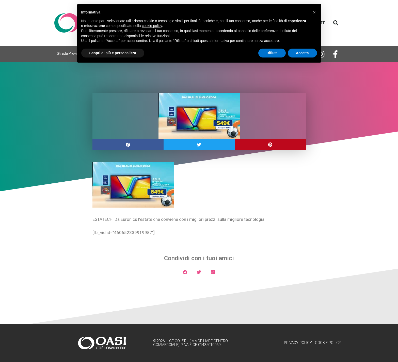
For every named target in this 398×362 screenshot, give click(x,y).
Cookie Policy (328, 342)
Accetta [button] (302, 53)
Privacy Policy (298, 342)
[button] (336, 23)
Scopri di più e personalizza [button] (112, 53)
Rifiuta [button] (272, 53)
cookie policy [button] (152, 26)
